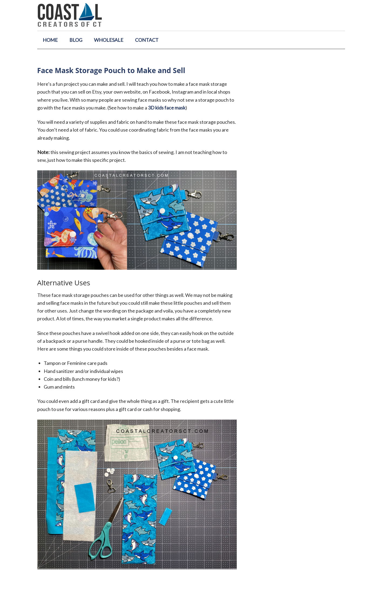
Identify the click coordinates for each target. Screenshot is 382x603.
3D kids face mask (166, 108)
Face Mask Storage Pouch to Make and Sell (111, 70)
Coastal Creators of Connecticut (191, 15)
